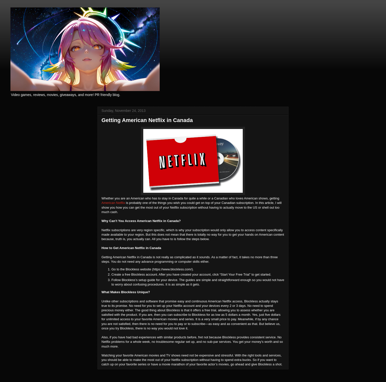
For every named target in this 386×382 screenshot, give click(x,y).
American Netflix (113, 203)
